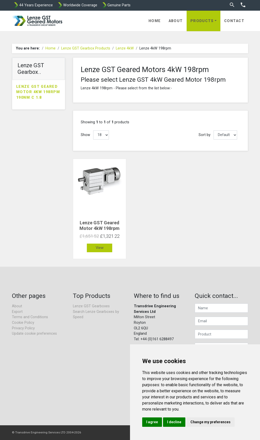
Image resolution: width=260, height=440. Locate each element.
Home (155, 21)
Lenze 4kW (125, 48)
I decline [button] (174, 422)
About (176, 21)
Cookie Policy (23, 322)
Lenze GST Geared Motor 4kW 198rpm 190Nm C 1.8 (38, 92)
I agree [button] (152, 422)
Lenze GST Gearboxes (91, 306)
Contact (234, 21)
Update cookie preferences (34, 333)
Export (17, 312)
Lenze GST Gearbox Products (85, 48)
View (100, 248)
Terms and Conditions (30, 317)
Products (202, 21)
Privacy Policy (23, 328)
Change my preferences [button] (210, 422)
